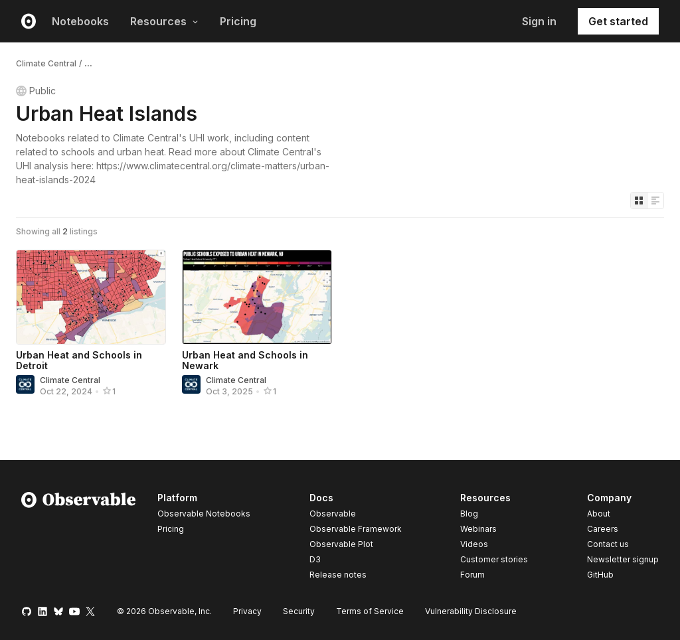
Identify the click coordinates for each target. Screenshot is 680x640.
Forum (472, 575)
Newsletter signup (623, 559)
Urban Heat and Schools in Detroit (79, 360)
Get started (618, 21)
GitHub (600, 575)
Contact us (608, 544)
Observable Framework (355, 529)
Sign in (539, 21)
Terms (370, 611)
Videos (474, 544)
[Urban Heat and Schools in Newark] (257, 297)
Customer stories (494, 559)
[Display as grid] (639, 200)
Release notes (338, 575)
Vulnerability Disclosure (471, 611)
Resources (164, 21)
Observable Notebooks (203, 514)
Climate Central (46, 63)
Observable (332, 514)
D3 (315, 559)
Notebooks (80, 21)
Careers (602, 529)
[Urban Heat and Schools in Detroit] (91, 297)
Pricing (238, 21)
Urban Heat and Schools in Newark (245, 360)
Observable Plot (341, 544)
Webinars (478, 529)
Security (299, 611)
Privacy (247, 611)
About (598, 514)
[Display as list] (655, 200)
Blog (469, 514)
